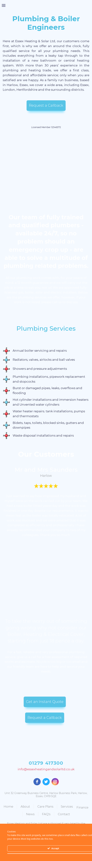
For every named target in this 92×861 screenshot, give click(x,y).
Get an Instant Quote (44, 701)
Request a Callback (46, 105)
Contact (72, 812)
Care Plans (53, 805)
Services (75, 805)
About (33, 805)
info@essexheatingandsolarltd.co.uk (46, 769)
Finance (24, 811)
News (38, 812)
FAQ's (54, 812)
